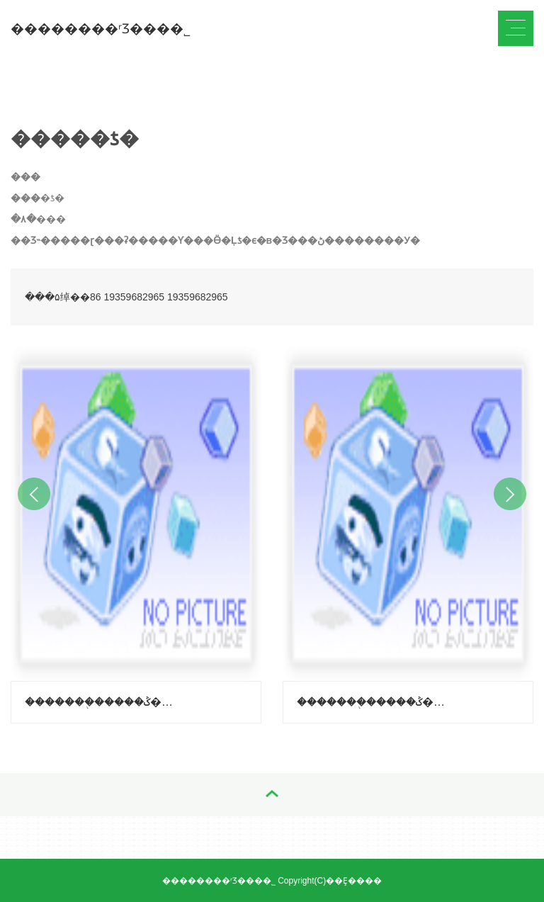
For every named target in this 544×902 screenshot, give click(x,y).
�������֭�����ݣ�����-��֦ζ (103, 702)
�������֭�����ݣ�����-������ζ (375, 702)
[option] (136, 531)
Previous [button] (34, 494)
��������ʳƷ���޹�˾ (101, 28)
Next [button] (510, 494)
